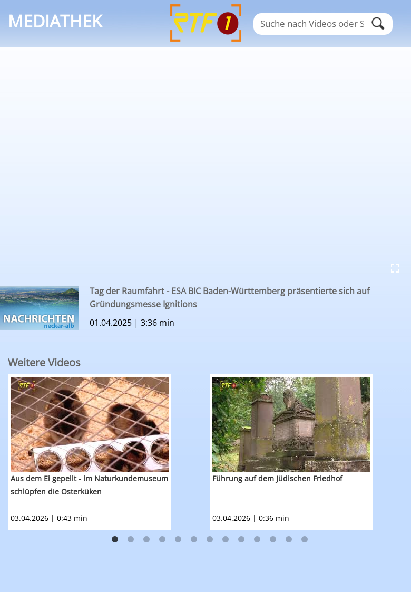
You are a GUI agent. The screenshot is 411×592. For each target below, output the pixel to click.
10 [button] (257, 540)
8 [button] (225, 540)
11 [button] (273, 540)
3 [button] (146, 540)
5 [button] (178, 540)
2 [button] (130, 540)
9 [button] (241, 540)
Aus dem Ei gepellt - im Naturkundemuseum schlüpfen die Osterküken (89, 485)
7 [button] (209, 540)
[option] (109, 452)
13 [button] (304, 540)
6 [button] (194, 540)
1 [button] (115, 540)
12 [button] (288, 540)
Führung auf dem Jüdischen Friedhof (277, 478)
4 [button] (162, 540)
